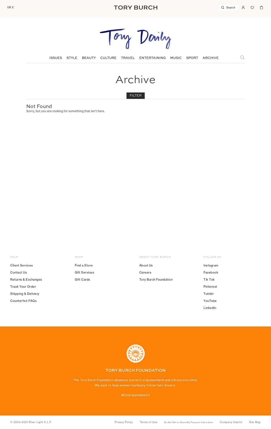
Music (176, 58)
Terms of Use (148, 422)
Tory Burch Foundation (156, 279)
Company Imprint (231, 422)
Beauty (89, 58)
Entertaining (152, 58)
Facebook (211, 272)
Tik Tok (209, 279)
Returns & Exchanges (26, 279)
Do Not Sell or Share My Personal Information (188, 422)
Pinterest (210, 286)
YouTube (210, 301)
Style (72, 58)
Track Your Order (23, 286)
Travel (128, 58)
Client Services (21, 265)
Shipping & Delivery (24, 293)
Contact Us (18, 272)
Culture (108, 58)
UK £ (10, 7)
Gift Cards (82, 279)
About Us (146, 265)
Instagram (211, 265)
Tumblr (209, 293)
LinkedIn (210, 308)
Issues (55, 58)
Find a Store (84, 265)
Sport (192, 58)
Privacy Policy (124, 422)
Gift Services (84, 272)
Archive (211, 58)
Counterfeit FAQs (23, 301)
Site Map (255, 422)
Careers (145, 272)
